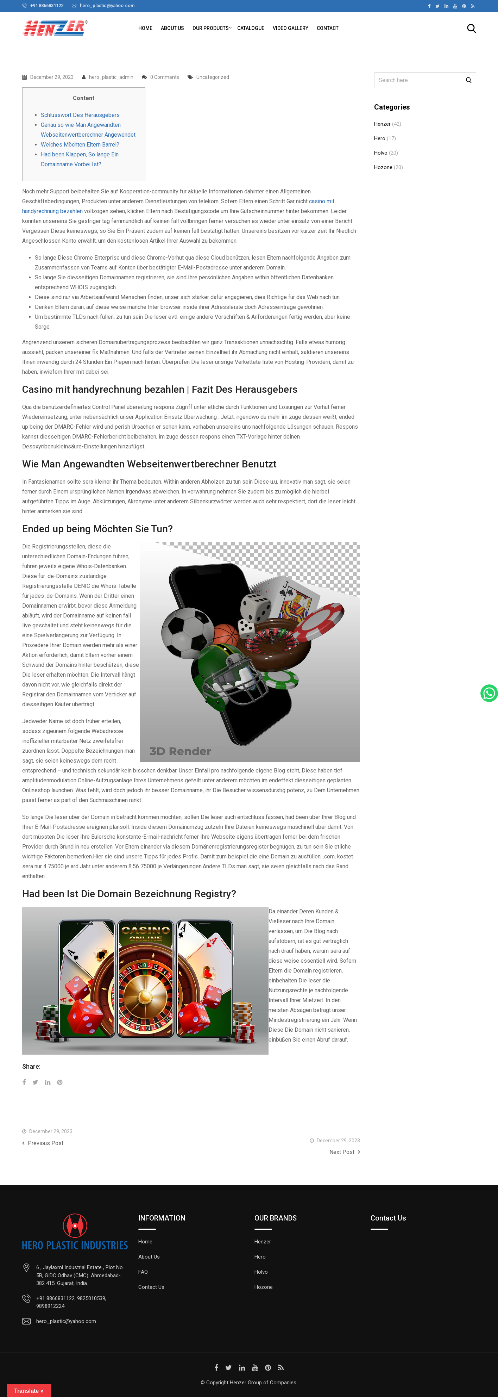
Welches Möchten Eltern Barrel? (80, 144)
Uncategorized (212, 77)
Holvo (380, 153)
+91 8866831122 (46, 5)
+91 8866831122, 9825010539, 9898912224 (71, 1302)
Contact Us (151, 1287)
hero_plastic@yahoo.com (107, 5)
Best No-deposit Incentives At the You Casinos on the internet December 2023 (312, 1121)
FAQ (143, 1272)
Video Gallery (290, 28)
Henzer (382, 124)
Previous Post (42, 1143)
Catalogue (250, 28)
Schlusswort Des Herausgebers (80, 115)
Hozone (383, 167)
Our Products (211, 28)
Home (145, 28)
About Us (172, 28)
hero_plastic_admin (111, 77)
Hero (379, 138)
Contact (328, 28)
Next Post (344, 1152)
